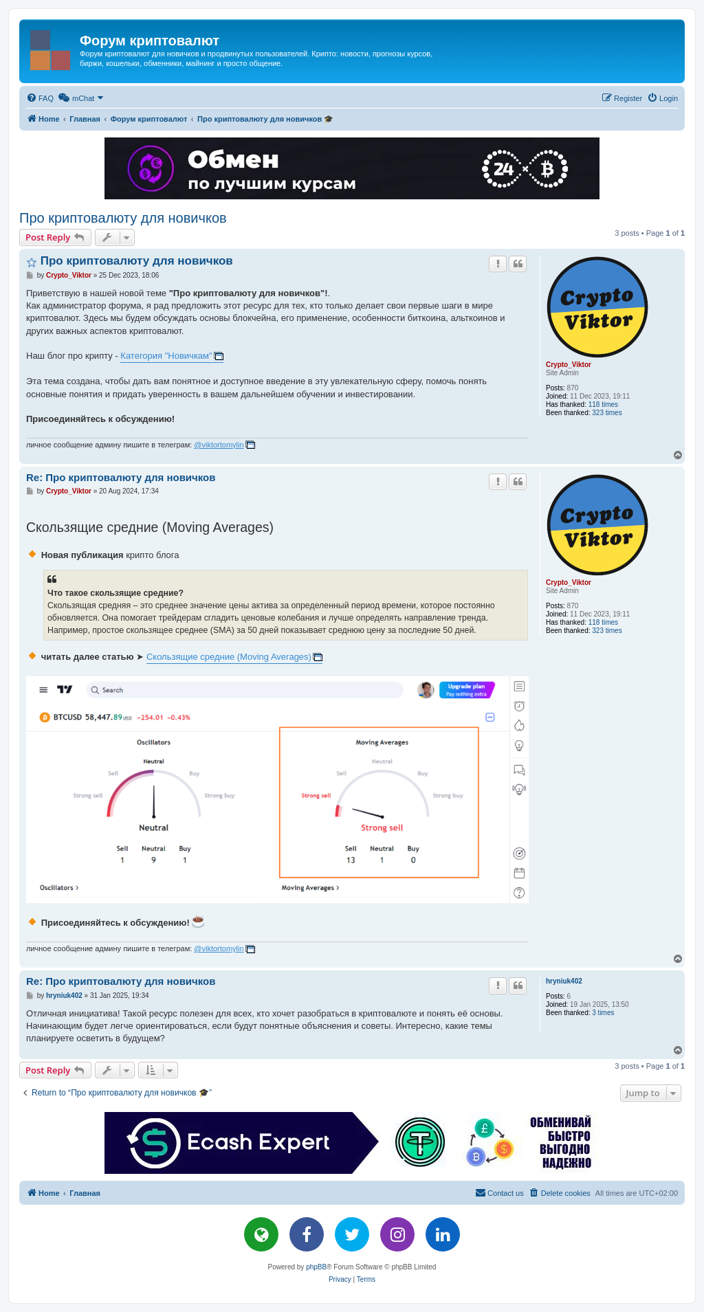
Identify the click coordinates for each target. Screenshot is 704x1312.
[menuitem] (40, 98)
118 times (603, 404)
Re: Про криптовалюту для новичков (120, 477)
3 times (603, 1012)
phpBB (316, 1267)
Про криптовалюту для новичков (123, 217)
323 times (607, 412)
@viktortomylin (218, 445)
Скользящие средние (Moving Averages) (228, 657)
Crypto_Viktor (568, 364)
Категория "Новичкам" (166, 356)
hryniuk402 (564, 981)
